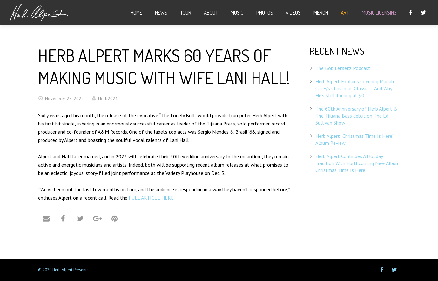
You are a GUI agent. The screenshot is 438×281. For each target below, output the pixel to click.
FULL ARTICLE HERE (151, 198)
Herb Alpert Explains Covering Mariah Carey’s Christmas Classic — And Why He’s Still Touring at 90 (354, 88)
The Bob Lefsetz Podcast (342, 68)
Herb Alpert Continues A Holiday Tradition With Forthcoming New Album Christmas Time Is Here (357, 163)
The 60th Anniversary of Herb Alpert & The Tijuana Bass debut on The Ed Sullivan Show (356, 115)
